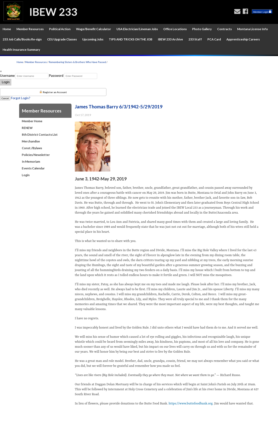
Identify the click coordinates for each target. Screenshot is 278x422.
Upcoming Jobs (92, 39)
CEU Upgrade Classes (62, 39)
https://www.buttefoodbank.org (191, 403)
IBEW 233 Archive (170, 39)
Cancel (5, 98)
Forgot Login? (20, 98)
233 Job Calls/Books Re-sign (22, 39)
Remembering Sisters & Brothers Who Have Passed (77, 62)
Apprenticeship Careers (243, 39)
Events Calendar (33, 168)
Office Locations (175, 29)
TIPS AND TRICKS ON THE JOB (130, 39)
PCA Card (214, 39)
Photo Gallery (202, 29)
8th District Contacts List (40, 134)
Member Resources (30, 29)
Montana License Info (252, 29)
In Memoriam (31, 161)
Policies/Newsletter (36, 155)
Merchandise (31, 141)
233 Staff (195, 39)
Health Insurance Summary (21, 49)
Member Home (32, 121)
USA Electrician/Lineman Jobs (137, 29)
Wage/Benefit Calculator (93, 29)
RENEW (27, 128)
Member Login (262, 11)
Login (6, 82)
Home (7, 29)
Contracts (224, 29)
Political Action (60, 29)
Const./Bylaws (32, 148)
